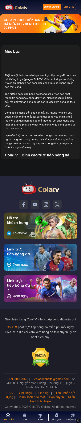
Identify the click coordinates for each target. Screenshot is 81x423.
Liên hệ (43, 393)
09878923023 (18, 379)
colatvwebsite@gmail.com (52, 379)
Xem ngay (17, 265)
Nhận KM (69, 7)
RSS (9, 393)
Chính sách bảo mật (31, 397)
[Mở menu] (37, 7)
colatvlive (17, 233)
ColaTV (11, 327)
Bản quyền (56, 397)
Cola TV (9, 147)
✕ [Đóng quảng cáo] (78, 420)
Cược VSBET (51, 7)
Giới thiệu (25, 393)
